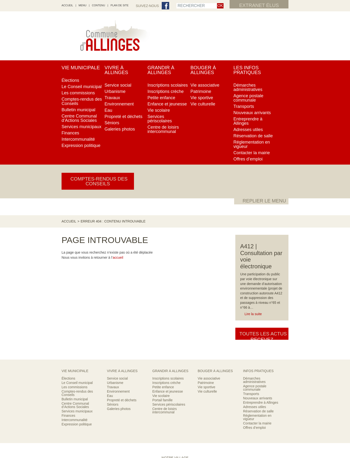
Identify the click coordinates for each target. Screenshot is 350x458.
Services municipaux (77, 328)
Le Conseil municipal (77, 299)
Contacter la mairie (257, 340)
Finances (68, 332)
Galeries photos (119, 325)
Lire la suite (253, 190)
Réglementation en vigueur (257, 334)
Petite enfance (163, 303)
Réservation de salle (258, 328)
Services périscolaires (168, 321)
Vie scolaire (161, 312)
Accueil (69, 66)
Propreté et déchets (121, 317)
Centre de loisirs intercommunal (164, 327)
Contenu (98, 5)
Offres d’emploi (254, 344)
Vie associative (209, 295)
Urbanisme (115, 299)
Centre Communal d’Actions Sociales (75, 322)
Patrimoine (206, 299)
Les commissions (74, 303)
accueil (67, 5)
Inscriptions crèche (166, 299)
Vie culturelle (207, 308)
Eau (110, 312)
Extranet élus (259, 5)
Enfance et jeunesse (167, 308)
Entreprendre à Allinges (260, 319)
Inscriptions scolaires (168, 295)
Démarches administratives (254, 296)
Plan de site (120, 5)
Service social (117, 295)
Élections (68, 295)
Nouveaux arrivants (257, 315)
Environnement (118, 308)
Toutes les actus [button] (262, 213)
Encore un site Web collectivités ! (175, 441)
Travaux (113, 303)
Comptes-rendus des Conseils (77, 309)
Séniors (112, 321)
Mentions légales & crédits (191, 435)
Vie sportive (206, 303)
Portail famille (162, 317)
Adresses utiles (254, 323)
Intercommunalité (74, 336)
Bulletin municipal (75, 316)
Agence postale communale (254, 304)
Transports (251, 310)
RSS (147, 435)
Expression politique (77, 341)
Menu (82, 5)
